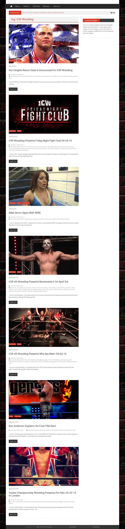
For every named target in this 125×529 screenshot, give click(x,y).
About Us (56, 6)
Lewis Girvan (50, 148)
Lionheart (24, 289)
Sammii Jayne (28, 219)
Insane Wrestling (45, 76)
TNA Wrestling (55, 430)
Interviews (36, 6)
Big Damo (19, 146)
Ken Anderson (39, 430)
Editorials (46, 6)
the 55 (19, 291)
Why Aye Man (62, 361)
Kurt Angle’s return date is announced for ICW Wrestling (40, 70)
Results (25, 6)
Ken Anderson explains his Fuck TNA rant (32, 426)
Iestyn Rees (63, 146)
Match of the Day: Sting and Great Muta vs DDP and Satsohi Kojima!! (43, 12)
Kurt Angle (53, 76)
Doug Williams (27, 287)
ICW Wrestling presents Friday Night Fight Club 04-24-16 (40, 140)
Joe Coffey (31, 361)
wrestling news (25, 150)
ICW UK (38, 287)
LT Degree (61, 148)
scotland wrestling (67, 76)
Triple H (62, 430)
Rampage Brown (54, 361)
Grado (33, 287)
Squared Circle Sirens (38, 219)
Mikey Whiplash (37, 289)
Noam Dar (51, 289)
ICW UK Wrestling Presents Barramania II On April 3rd (38, 281)
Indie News (12, 60)
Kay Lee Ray (35, 148)
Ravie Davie (73, 148)
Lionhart (57, 148)
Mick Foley (59, 76)
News (17, 6)
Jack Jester (29, 148)
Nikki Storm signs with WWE (25, 212)
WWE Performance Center (62, 219)
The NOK (24, 291)
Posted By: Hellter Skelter (17, 74)
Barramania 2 (14, 287)
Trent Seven (12, 150)
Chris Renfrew (31, 146)
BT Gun (25, 360)
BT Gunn (25, 146)
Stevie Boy (14, 291)
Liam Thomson (18, 289)
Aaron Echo (13, 146)
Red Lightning (67, 289)
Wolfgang (17, 150)
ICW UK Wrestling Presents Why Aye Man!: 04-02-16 (38, 353)
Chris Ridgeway (39, 360)
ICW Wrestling (14, 76)
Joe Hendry (68, 287)
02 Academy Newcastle (17, 360)
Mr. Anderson (47, 430)
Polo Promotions (58, 289)
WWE (54, 219)
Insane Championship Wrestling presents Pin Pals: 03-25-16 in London (42, 494)
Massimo (67, 148)
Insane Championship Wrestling (17, 148)
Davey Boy (20, 287)
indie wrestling (37, 76)
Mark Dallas (46, 361)
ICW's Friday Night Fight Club (51, 146)
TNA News (18, 416)
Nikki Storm (22, 219)
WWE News (26, 203)
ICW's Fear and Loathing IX (25, 76)
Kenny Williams (43, 148)
